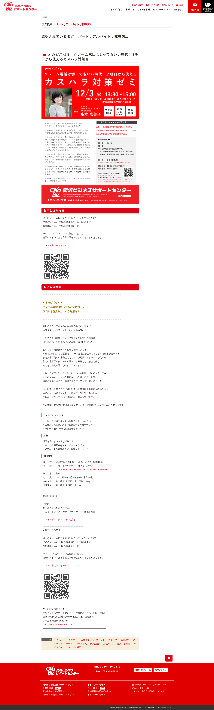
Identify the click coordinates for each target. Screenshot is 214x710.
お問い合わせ (167, 5)
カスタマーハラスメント (93, 640)
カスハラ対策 (123, 644)
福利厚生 (125, 640)
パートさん (81, 644)
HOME (44, 17)
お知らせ (177, 9)
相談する (130, 9)
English (179, 5)
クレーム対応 (74, 647)
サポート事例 (143, 9)
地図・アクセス (152, 5)
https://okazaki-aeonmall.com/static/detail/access (86, 469)
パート (59, 24)
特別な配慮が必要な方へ (118, 707)
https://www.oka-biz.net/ (60, 624)
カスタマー (71, 640)
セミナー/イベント (161, 9)
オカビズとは (116, 9)
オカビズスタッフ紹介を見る (61, 519)
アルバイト (72, 24)
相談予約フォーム (143, 670)
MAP (58, 688)
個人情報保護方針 (135, 707)
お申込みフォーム (58, 245)
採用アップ (108, 644)
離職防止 (86, 24)
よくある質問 (137, 5)
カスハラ (58, 640)
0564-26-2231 (111, 666)
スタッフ (112, 640)
